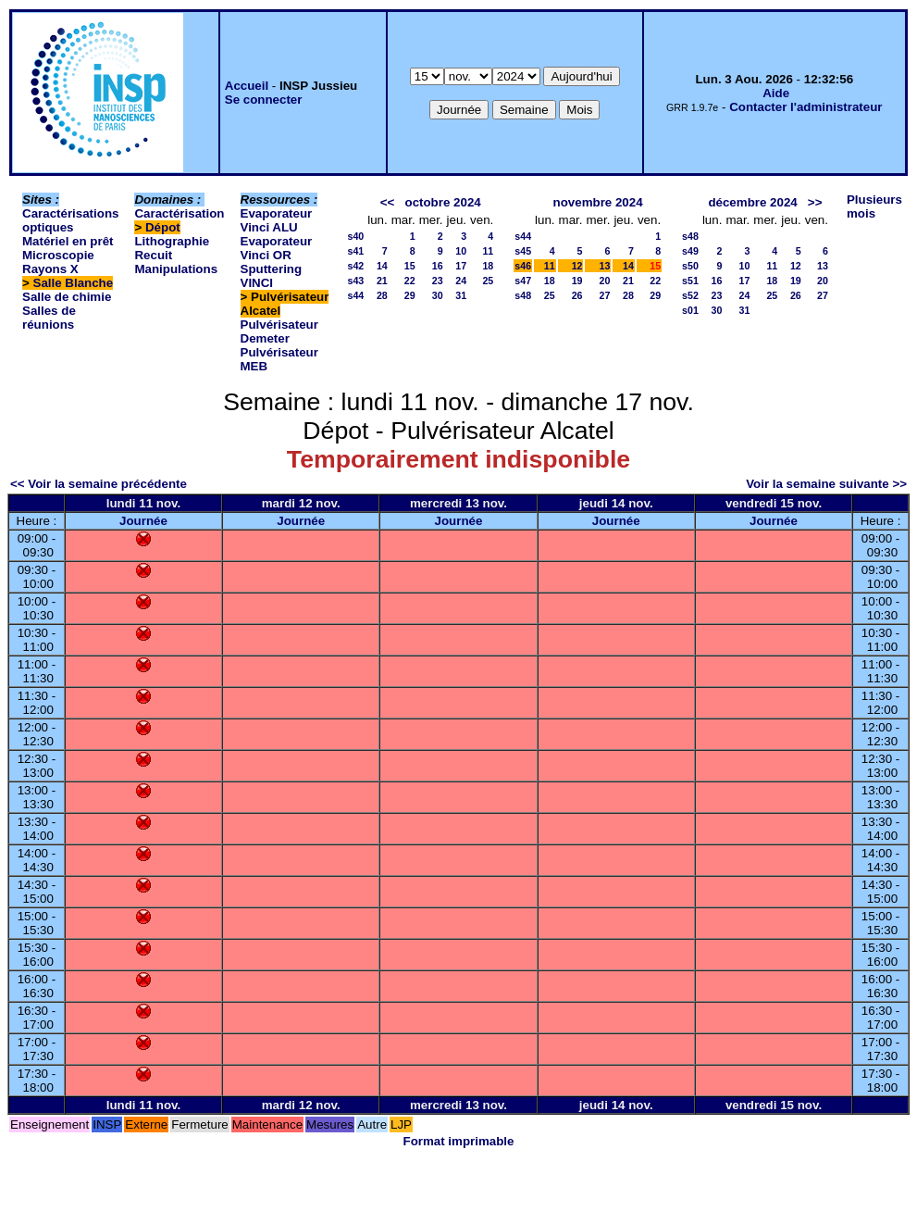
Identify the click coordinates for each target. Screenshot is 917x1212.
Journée (143, 521)
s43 (355, 280)
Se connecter (264, 99)
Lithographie (171, 241)
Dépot (162, 227)
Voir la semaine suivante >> (826, 484)
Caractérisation (179, 213)
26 (577, 295)
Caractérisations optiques (70, 220)
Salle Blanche (73, 283)
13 (605, 265)
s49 (690, 250)
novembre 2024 (598, 202)
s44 (355, 295)
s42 (355, 265)
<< (387, 202)
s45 (522, 250)
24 (460, 280)
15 (409, 265)
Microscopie (58, 255)
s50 (690, 265)
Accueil (246, 86)
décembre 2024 (752, 202)
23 (437, 280)
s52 (690, 295)
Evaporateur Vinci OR (277, 248)
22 (409, 280)
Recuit (153, 255)
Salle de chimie (66, 297)
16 (437, 265)
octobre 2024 (442, 202)
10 (460, 250)
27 (605, 295)
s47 (522, 280)
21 (382, 280)
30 (437, 295)
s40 (355, 236)
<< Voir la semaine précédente (98, 484)
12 (577, 265)
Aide (775, 93)
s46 (522, 265)
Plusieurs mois (874, 206)
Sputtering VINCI (272, 276)
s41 (355, 250)
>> (815, 202)
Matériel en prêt (68, 241)
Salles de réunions (49, 317)
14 (382, 265)
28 (382, 295)
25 (487, 280)
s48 (522, 295)
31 (460, 295)
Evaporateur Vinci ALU (277, 220)
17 (460, 265)
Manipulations (175, 269)
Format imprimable (458, 1141)
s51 (690, 280)
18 (487, 265)
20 (605, 280)
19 (577, 280)
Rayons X (50, 269)
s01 (690, 310)
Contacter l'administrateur (805, 107)
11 (487, 250)
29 (409, 295)
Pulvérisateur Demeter (279, 331)
